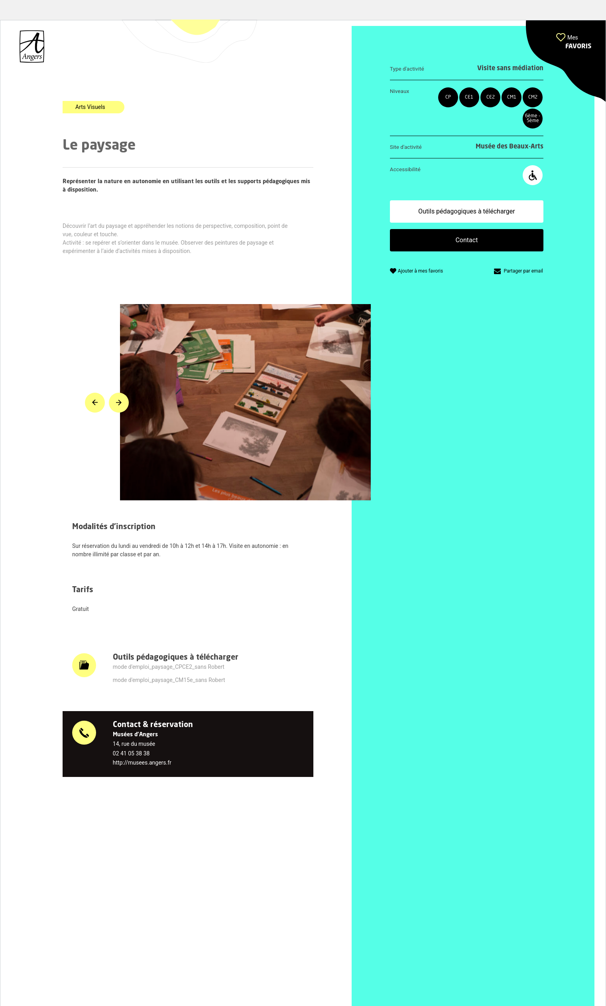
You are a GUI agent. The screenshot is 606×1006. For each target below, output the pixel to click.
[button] (566, 61)
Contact (466, 240)
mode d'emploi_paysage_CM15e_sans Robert (169, 680)
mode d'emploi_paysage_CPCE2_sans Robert (168, 667)
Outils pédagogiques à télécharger (466, 211)
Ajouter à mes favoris (420, 271)
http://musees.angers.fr (142, 762)
